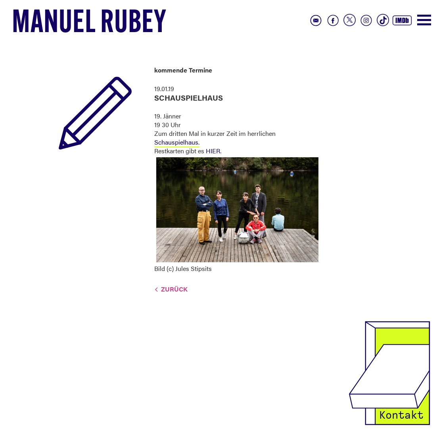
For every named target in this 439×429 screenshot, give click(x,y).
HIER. (213, 150)
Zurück (174, 289)
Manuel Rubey (89, 24)
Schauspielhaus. (176, 142)
